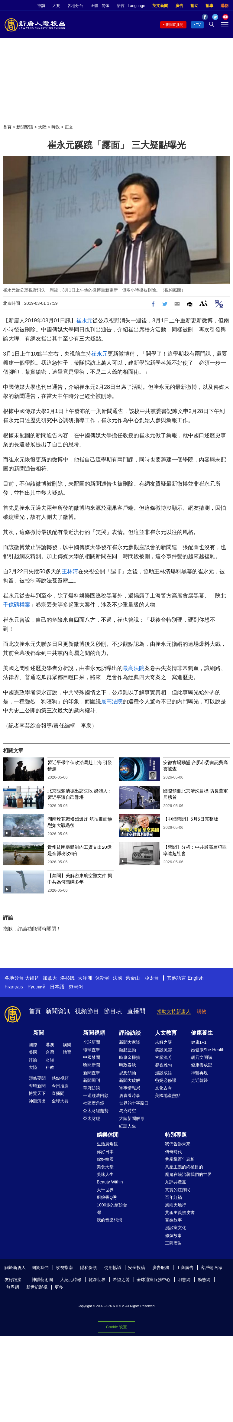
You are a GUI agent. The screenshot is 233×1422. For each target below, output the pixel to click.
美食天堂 (105, 1166)
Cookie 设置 (116, 1327)
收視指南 (64, 1267)
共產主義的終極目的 (184, 1166)
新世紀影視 (36, 1287)
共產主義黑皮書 (180, 1212)
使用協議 (112, 1267)
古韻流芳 (163, 1057)
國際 (33, 1044)
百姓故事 (173, 1220)
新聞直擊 (91, 1072)
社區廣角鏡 (93, 1103)
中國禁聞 (91, 1057)
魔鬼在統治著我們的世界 (188, 1174)
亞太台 (151, 978)
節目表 (113, 1011)
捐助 (194, 5)
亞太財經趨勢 (95, 1110)
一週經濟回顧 (95, 1095)
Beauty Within (110, 1182)
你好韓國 (105, 1159)
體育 (67, 1052)
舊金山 (132, 978)
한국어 (76, 986)
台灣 (50, 1052)
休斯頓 (102, 978)
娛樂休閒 (107, 1135)
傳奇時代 (173, 1151)
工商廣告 (173, 1243)
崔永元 (84, 320)
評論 (33, 1059)
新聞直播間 (174, 25)
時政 (55, 127)
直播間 (136, 1011)
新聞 (38, 1033)
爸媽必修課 (165, 1080)
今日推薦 (60, 1085)
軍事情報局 (129, 1087)
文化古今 (163, 1087)
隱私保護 (88, 1267)
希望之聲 (121, 1279)
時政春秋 (127, 1064)
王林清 (70, 571)
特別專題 (176, 1135)
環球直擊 (91, 1049)
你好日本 (105, 1151)
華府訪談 (91, 1087)
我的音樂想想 (109, 1220)
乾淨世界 (97, 1279)
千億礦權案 (16, 605)
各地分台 (75, 5)
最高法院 (133, 668)
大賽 (56, 5)
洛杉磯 (67, 978)
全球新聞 (91, 1042)
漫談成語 (163, 1072)
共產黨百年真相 (180, 1159)
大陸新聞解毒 (131, 1118)
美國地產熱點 (167, 1095)
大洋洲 (85, 978)
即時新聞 (37, 1085)
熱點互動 (127, 1049)
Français (14, 986)
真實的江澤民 (177, 1189)
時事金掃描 (129, 1057)
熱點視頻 (60, 1078)
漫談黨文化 (175, 1227)
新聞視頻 (94, 1033)
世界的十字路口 (134, 1103)
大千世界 (105, 1189)
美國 (33, 1052)
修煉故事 (173, 1235)
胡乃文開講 (201, 1057)
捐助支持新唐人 (174, 1011)
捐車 (209, 5)
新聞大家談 (129, 1042)
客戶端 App (211, 1267)
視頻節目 (87, 1011)
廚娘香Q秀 (107, 1197)
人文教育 (166, 1033)
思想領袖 (127, 1072)
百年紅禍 (173, 1197)
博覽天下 (37, 1093)
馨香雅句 (163, 1064)
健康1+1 (199, 1042)
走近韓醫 (199, 1080)
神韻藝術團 (42, 1279)
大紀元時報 (70, 1279)
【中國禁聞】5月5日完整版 (190, 819)
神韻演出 (37, 1100)
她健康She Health (208, 1049)
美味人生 (105, 1174)
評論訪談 (130, 1033)
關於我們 (40, 1267)
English (195, 978)
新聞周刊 (91, 1080)
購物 (224, 5)
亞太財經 (91, 1118)
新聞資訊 (24, 127)
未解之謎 (163, 1042)
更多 (59, 1287)
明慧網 (184, 1279)
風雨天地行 (175, 1204)
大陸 (42, 127)
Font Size (203, 303)
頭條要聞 (37, 1078)
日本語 (57, 986)
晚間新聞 (91, 1064)
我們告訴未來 (177, 1143)
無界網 (12, 1287)
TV (198, 25)
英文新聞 (160, 5)
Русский (36, 986)
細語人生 (127, 1126)
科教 (50, 1067)
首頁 (7, 127)
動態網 (204, 1279)
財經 (50, 1059)
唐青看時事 (129, 1095)
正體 (94, 5)
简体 (105, 5)
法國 (117, 978)
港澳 (50, 1044)
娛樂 (67, 1044)
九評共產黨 (175, 1182)
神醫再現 (199, 1072)
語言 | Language (131, 5)
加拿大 (50, 978)
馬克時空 (127, 1110)
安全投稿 (136, 1267)
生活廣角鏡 (107, 1143)
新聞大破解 (129, 1080)
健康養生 (202, 1033)
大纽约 (32, 978)
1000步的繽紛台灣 (112, 1208)
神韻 (41, 5)
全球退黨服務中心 (153, 1279)
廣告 (179, 5)
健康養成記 (201, 1064)
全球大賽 (60, 1100)
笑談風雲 (163, 1049)
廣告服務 (160, 1267)
